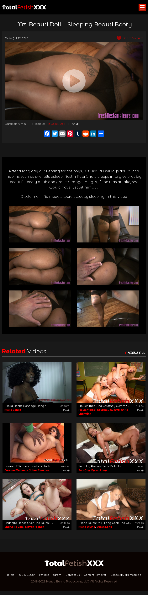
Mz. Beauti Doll (56, 123)
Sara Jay (84, 470)
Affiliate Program (67, 574)
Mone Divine (86, 526)
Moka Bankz (12, 409)
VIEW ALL (136, 353)
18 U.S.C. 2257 (41, 574)
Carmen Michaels (16, 470)
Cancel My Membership (74, 578)
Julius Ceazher (39, 470)
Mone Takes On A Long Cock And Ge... (104, 523)
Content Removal (115, 574)
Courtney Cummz (108, 409)
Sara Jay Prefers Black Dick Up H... (101, 466)
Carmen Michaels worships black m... (29, 466)
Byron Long (99, 470)
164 (78, 123)
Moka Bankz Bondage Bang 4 (25, 406)
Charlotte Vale (14, 526)
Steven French (34, 526)
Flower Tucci (87, 409)
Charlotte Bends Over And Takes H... (28, 523)
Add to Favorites (128, 38)
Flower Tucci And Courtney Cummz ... (104, 406)
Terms (24, 574)
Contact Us (90, 574)
